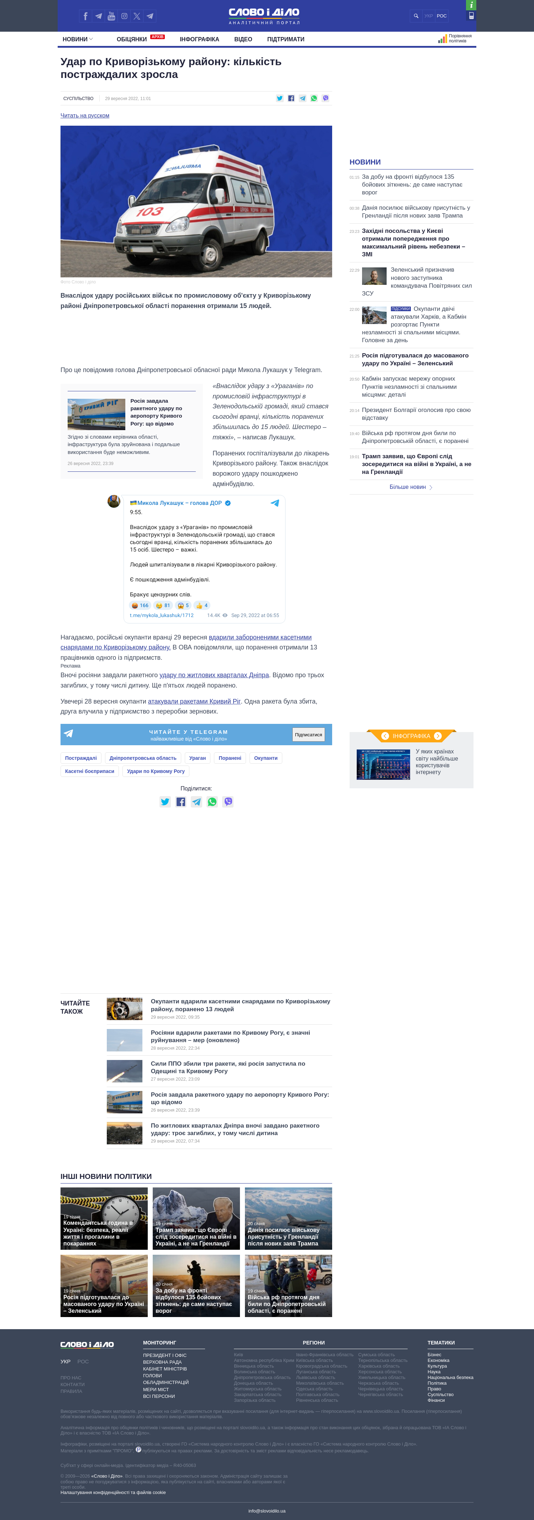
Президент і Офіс (165, 1355)
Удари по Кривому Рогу (156, 771)
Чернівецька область (380, 1388)
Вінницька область (254, 1366)
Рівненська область (317, 1400)
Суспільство (78, 98)
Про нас (71, 1377)
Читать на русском (85, 116)
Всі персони (159, 1396)
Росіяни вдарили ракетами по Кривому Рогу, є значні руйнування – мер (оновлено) (230, 1040)
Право (434, 1388)
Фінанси (436, 1400)
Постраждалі (81, 758)
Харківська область (379, 1366)
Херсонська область (380, 1371)
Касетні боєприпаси (89, 771)
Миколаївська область (320, 1383)
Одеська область (314, 1388)
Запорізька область (255, 1400)
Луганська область (316, 1371)
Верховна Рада (162, 1362)
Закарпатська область (258, 1394)
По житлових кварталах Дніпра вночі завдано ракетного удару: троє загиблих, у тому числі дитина (235, 1133)
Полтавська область (318, 1394)
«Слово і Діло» (106, 1476)
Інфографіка (199, 39)
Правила (71, 1391)
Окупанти (266, 758)
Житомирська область (258, 1388)
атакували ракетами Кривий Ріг (194, 701)
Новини (78, 39)
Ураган (197, 758)
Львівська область (315, 1377)
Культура (437, 1366)
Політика (437, 1383)
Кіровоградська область (321, 1366)
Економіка (438, 1360)
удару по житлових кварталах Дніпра (214, 675)
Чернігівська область (380, 1394)
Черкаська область (378, 1383)
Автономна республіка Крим (264, 1360)
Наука (434, 1371)
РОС (442, 16)
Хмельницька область (381, 1377)
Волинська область (254, 1371)
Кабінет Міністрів (165, 1369)
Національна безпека (450, 1377)
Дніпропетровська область (143, 758)
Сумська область (376, 1354)
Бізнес (434, 1354)
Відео (243, 39)
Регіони (314, 1343)
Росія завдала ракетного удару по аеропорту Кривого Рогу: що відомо (156, 412)
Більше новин (410, 487)
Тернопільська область (383, 1360)
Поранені (230, 758)
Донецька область (253, 1383)
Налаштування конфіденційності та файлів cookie (113, 1492)
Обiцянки (141, 38)
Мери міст (156, 1389)
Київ (238, 1354)
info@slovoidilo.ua (267, 1511)
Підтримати (286, 39)
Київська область (314, 1360)
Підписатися (308, 734)
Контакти (73, 1384)
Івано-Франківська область (325, 1354)
